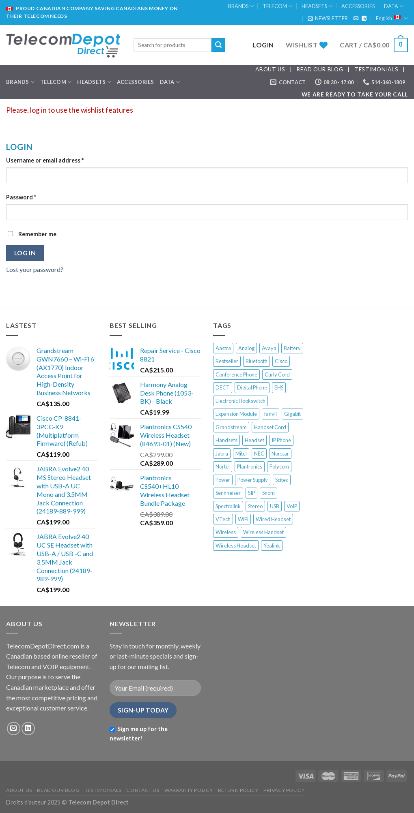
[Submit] (218, 45)
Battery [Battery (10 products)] (292, 348)
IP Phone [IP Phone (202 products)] (281, 440)
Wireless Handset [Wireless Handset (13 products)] (263, 532)
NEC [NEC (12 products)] (259, 453)
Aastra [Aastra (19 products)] (223, 348)
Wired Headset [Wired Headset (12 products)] (273, 519)
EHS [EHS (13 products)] (278, 387)
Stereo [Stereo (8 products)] (255, 506)
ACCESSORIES (358, 6)
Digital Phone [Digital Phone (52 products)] (252, 387)
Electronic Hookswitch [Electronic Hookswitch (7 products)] (240, 401)
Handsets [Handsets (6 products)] (226, 440)
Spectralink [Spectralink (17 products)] (228, 506)
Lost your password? (34, 269)
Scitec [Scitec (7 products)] (281, 480)
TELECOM (277, 6)
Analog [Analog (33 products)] (246, 348)
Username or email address (45, 160)
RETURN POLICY (238, 790)
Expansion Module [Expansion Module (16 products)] (236, 414)
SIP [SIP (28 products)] (251, 493)
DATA (393, 6)
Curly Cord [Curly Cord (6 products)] (277, 374)
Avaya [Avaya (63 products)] (269, 348)
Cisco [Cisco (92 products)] (281, 361)
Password (21, 197)
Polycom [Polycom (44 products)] (279, 466)
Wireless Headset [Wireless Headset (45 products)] (236, 545)
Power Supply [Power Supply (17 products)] (252, 480)
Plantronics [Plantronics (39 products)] (249, 466)
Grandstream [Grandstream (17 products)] (231, 427)
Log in (25, 253)
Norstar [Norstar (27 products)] (280, 453)
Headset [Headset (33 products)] (254, 440)
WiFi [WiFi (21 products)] (243, 519)
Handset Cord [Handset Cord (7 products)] (270, 427)
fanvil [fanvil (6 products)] (270, 414)
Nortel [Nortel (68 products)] (223, 466)
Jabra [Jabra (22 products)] (222, 453)
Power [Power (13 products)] (223, 480)
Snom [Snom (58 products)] (268, 493)
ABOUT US (270, 69)
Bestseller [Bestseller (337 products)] (227, 361)
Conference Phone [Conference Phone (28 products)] (236, 374)
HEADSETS (317, 6)
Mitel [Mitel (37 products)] (241, 453)
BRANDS (241, 6)
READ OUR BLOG (319, 69)
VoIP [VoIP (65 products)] (292, 506)
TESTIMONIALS (376, 69)
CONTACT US (142, 790)
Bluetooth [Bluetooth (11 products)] (256, 361)
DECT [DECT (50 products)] (223, 387)
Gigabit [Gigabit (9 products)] (292, 414)
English (392, 18)
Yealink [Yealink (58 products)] (271, 545)
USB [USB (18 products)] (274, 506)
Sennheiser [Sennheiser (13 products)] (228, 493)
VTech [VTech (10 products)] (223, 519)
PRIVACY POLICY (284, 790)
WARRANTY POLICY (188, 790)
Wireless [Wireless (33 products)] (226, 532)
